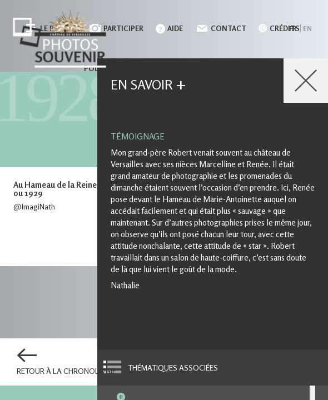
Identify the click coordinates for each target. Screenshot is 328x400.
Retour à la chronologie (66, 371)
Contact (228, 28)
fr (292, 28)
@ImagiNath (34, 206)
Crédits (285, 28)
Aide (175, 28)
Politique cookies (120, 68)
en (307, 28)
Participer (123, 28)
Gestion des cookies (215, 68)
